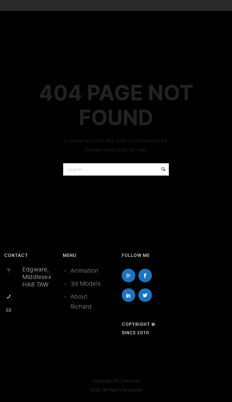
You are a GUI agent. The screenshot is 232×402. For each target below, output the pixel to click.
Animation (84, 270)
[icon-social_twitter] (146, 295)
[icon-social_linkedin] (130, 295)
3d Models (85, 283)
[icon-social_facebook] (146, 275)
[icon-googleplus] (130, 275)
